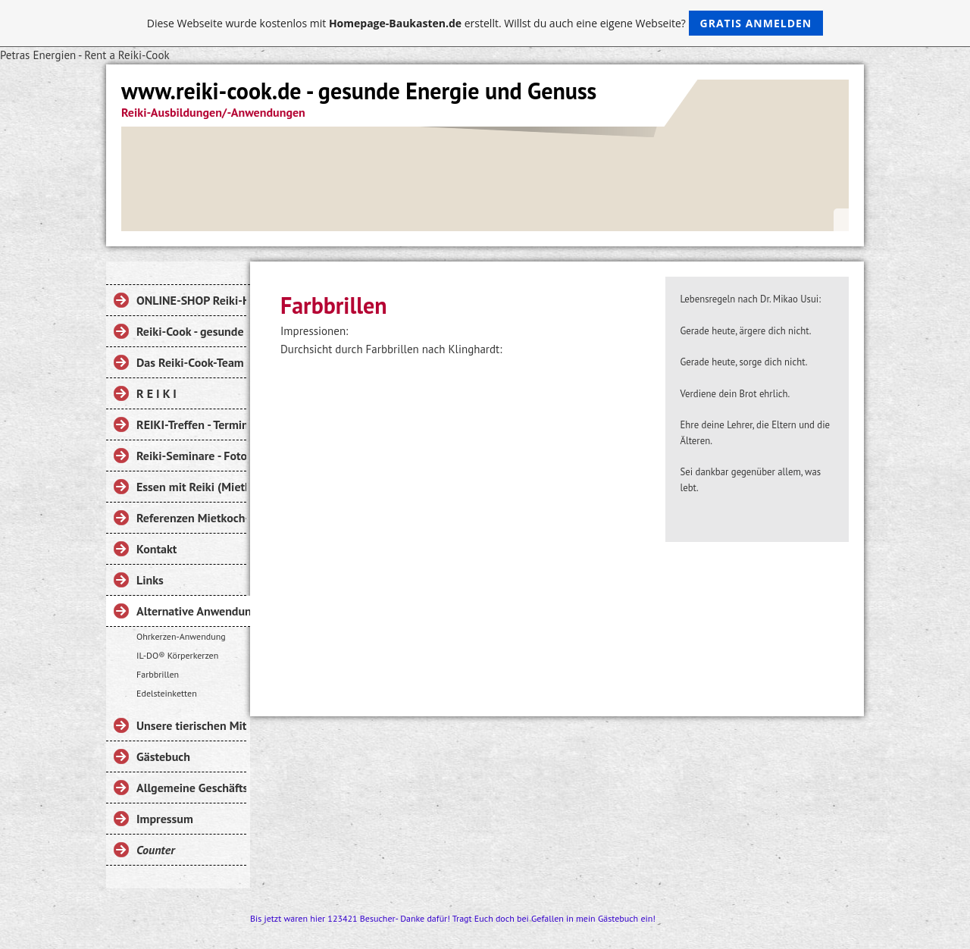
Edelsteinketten (166, 693)
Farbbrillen (157, 674)
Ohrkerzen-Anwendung (181, 636)
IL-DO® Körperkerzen (177, 655)
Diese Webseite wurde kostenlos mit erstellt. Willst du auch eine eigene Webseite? (485, 23)
